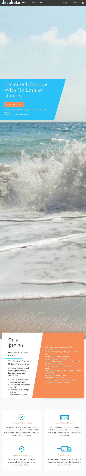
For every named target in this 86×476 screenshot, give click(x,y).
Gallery (40, 3)
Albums (24, 3)
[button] (83, 3)
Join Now (75, 3)
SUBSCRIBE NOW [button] (14, 104)
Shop (33, 3)
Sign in (66, 3)
